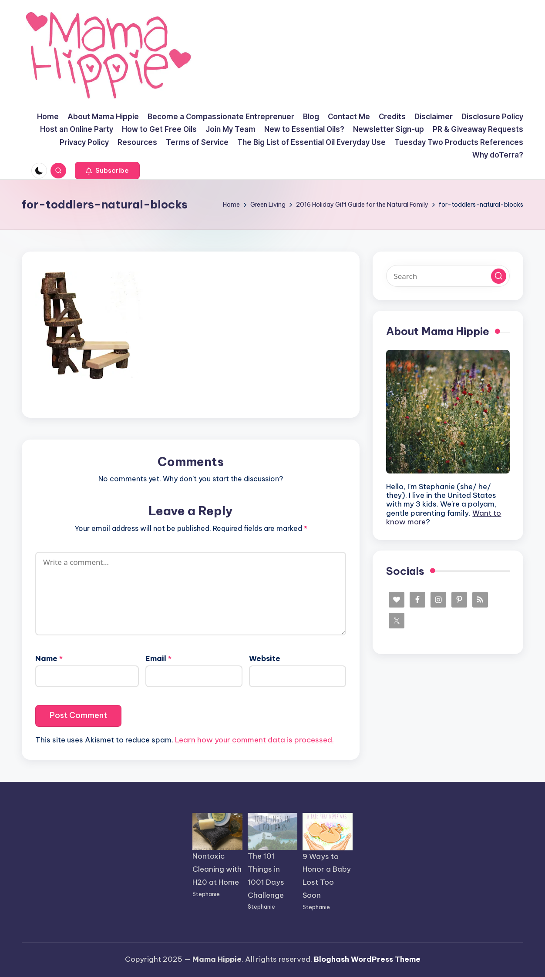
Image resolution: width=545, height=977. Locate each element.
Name (49, 658)
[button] (107, 170)
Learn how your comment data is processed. (254, 740)
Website (264, 658)
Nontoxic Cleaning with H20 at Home (217, 869)
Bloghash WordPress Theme (367, 959)
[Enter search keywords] (448, 276)
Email (158, 658)
